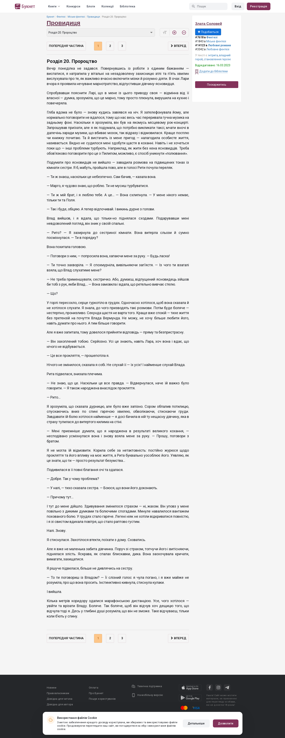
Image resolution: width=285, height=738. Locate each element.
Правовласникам (58, 693)
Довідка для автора (60, 704)
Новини (51, 687)
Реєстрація (258, 6)
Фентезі (61, 16)
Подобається (208, 32)
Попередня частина (66, 46)
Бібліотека (127, 6)
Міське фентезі (76, 16)
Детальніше (196, 723)
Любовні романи (219, 45)
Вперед (178, 46)
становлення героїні (217, 59)
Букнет (50, 16)
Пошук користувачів (102, 698)
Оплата (93, 687)
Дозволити (225, 723)
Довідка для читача (59, 698)
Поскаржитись (216, 84)
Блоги (91, 6)
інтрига (213, 55)
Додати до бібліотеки (213, 71)
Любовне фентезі (217, 49)
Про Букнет (96, 693)
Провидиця (93, 16)
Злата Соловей (208, 24)
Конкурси (73, 6)
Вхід (238, 6)
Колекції (107, 6)
